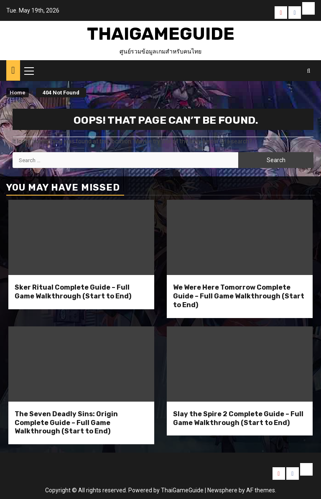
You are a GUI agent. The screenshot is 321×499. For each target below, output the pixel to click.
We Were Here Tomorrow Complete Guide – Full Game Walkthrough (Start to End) (238, 296)
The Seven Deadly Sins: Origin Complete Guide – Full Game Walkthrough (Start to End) (66, 422)
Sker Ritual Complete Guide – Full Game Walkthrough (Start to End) (73, 291)
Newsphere (222, 490)
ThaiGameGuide (160, 33)
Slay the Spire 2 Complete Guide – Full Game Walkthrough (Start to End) (238, 418)
